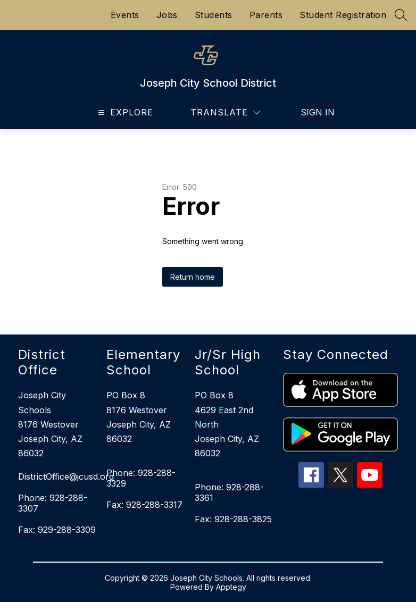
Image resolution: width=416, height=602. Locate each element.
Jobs (167, 15)
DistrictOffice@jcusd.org (57, 476)
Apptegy (231, 586)
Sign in (311, 112)
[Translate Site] (225, 112)
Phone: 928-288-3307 (52, 503)
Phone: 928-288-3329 (141, 478)
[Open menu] (124, 112)
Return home (192, 276)
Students (213, 15)
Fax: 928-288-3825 (233, 519)
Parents (266, 15)
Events (125, 15)
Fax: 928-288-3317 (144, 504)
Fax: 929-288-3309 (57, 529)
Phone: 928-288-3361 (229, 492)
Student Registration (342, 15)
